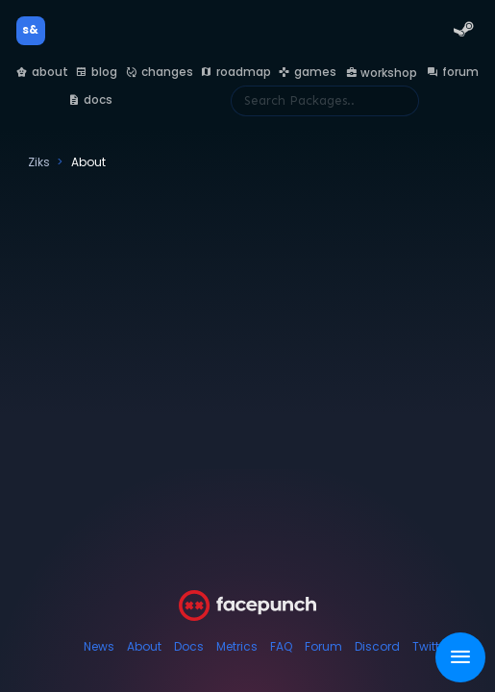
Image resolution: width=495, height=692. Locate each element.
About (144, 646)
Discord (377, 646)
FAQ (281, 646)
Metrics (237, 646)
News (99, 646)
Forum (323, 646)
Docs (189, 646)
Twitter (431, 646)
